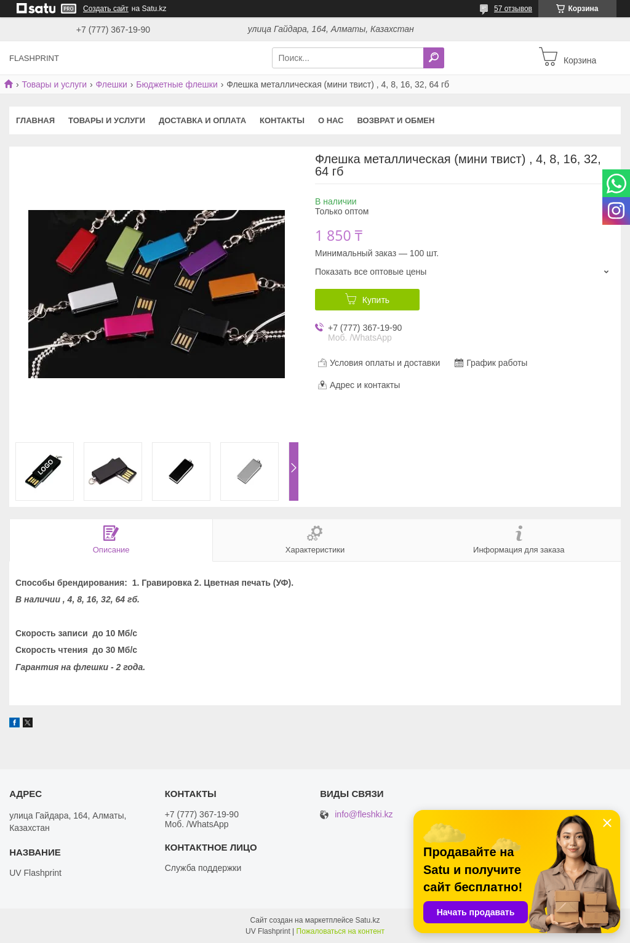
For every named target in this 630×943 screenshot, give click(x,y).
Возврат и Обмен (396, 120)
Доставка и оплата (202, 120)
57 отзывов (513, 8)
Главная (35, 120)
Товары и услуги (54, 84)
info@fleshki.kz (364, 814)
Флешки (111, 84)
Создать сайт (106, 8)
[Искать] (433, 57)
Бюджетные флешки (176, 84)
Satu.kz (367, 920)
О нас (331, 120)
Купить (375, 300)
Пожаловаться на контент (341, 931)
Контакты (282, 120)
